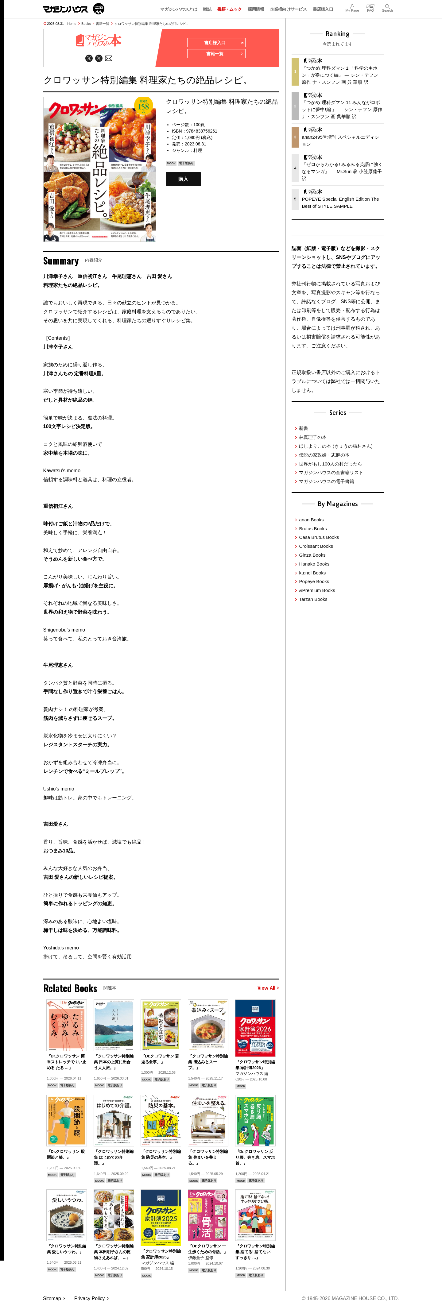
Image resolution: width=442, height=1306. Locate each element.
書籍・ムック (229, 9)
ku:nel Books (312, 572)
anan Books (311, 519)
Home (71, 23)
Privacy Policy (89, 1298)
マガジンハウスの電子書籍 (326, 481)
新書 (303, 428)
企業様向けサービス (288, 9)
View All (268, 988)
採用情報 (256, 9)
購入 (183, 179)
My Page (352, 5)
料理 (197, 150)
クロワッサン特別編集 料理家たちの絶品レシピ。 (152, 23)
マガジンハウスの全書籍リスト (331, 472)
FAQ (370, 5)
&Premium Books (317, 590)
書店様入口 (323, 9)
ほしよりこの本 (335, 446)
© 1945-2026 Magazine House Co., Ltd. (350, 1298)
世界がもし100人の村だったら (330, 463)
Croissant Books (316, 546)
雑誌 (207, 9)
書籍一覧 (102, 23)
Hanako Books (314, 563)
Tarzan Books (313, 599)
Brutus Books (313, 528)
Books (86, 23)
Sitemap (52, 1298)
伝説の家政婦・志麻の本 (324, 455)
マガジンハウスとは (178, 9)
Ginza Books (312, 555)
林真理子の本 (313, 437)
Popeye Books (314, 581)
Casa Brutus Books (319, 537)
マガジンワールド (73, 8)
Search (387, 5)
